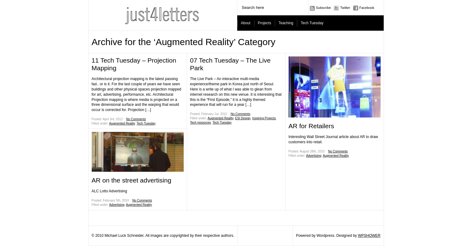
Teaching (285, 23)
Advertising (116, 204)
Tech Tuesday (312, 23)
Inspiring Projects (264, 118)
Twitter (345, 8)
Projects (264, 23)
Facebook (366, 8)
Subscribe (323, 8)
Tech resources (200, 122)
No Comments (136, 119)
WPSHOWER (369, 235)
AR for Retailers (311, 125)
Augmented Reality (122, 123)
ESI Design (242, 118)
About (245, 23)
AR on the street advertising (131, 180)
